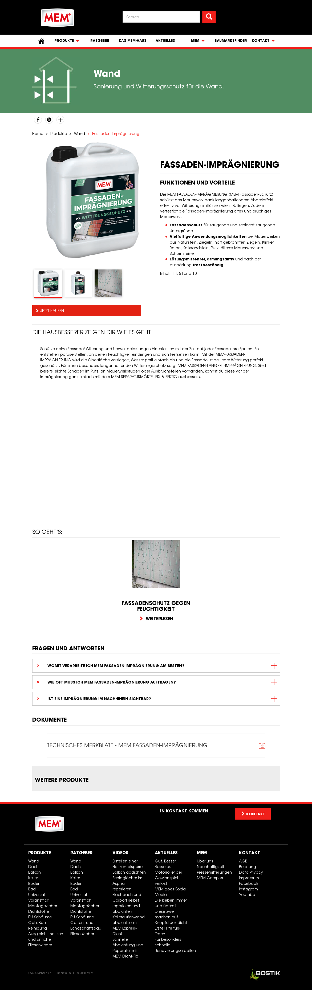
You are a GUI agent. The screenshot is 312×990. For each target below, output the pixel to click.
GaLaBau (37, 923)
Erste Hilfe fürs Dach (167, 931)
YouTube (247, 895)
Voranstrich (38, 900)
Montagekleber (42, 906)
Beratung (247, 867)
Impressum (249, 878)
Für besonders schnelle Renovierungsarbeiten (174, 945)
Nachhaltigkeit (210, 867)
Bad (32, 889)
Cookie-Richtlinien (39, 973)
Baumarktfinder (230, 40)
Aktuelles (165, 40)
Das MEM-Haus (133, 40)
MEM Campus (210, 878)
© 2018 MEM (85, 973)
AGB (243, 861)
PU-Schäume (40, 917)
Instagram (248, 889)
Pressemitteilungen (214, 872)
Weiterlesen (156, 618)
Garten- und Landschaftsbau (85, 926)
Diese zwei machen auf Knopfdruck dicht (171, 917)
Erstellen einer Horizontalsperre (127, 864)
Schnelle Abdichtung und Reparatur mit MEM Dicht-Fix (127, 948)
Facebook (248, 883)
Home (37, 133)
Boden (34, 883)
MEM (202, 853)
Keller (33, 878)
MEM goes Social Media (171, 892)
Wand (79, 133)
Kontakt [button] (252, 813)
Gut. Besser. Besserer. (166, 864)
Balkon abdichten (129, 872)
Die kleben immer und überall (171, 903)
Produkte (58, 133)
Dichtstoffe (38, 911)
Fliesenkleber (40, 945)
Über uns (205, 861)
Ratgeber (99, 40)
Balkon (34, 872)
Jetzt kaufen (52, 310)
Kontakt (249, 853)
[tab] (48, 283)
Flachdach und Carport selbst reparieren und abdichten (126, 903)
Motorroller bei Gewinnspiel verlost (168, 878)
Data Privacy (251, 872)
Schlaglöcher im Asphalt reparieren (127, 883)
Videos (120, 853)
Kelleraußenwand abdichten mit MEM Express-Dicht (128, 925)
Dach (33, 867)
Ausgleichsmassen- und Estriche (46, 937)
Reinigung (37, 928)
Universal (36, 895)
